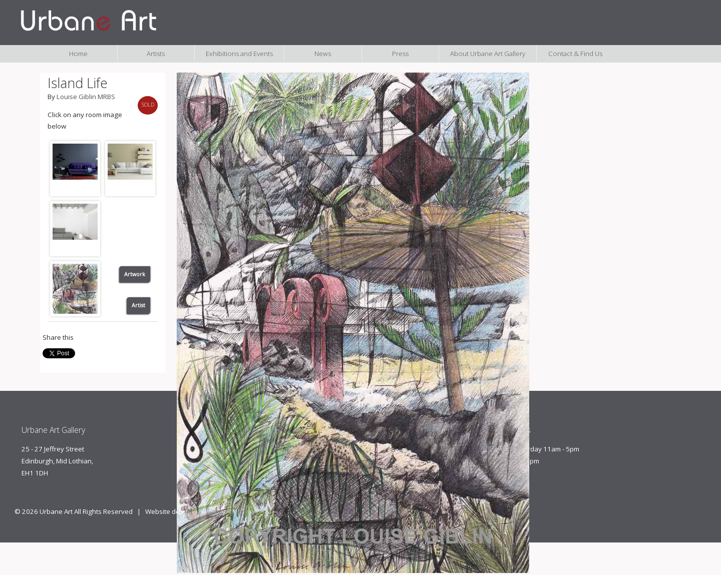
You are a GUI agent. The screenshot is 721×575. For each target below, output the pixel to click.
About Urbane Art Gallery (487, 53)
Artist (138, 305)
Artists (156, 53)
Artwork (134, 274)
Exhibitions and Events (239, 53)
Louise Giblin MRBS (86, 96)
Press (400, 53)
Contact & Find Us (575, 53)
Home (78, 53)
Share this (58, 337)
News (322, 53)
